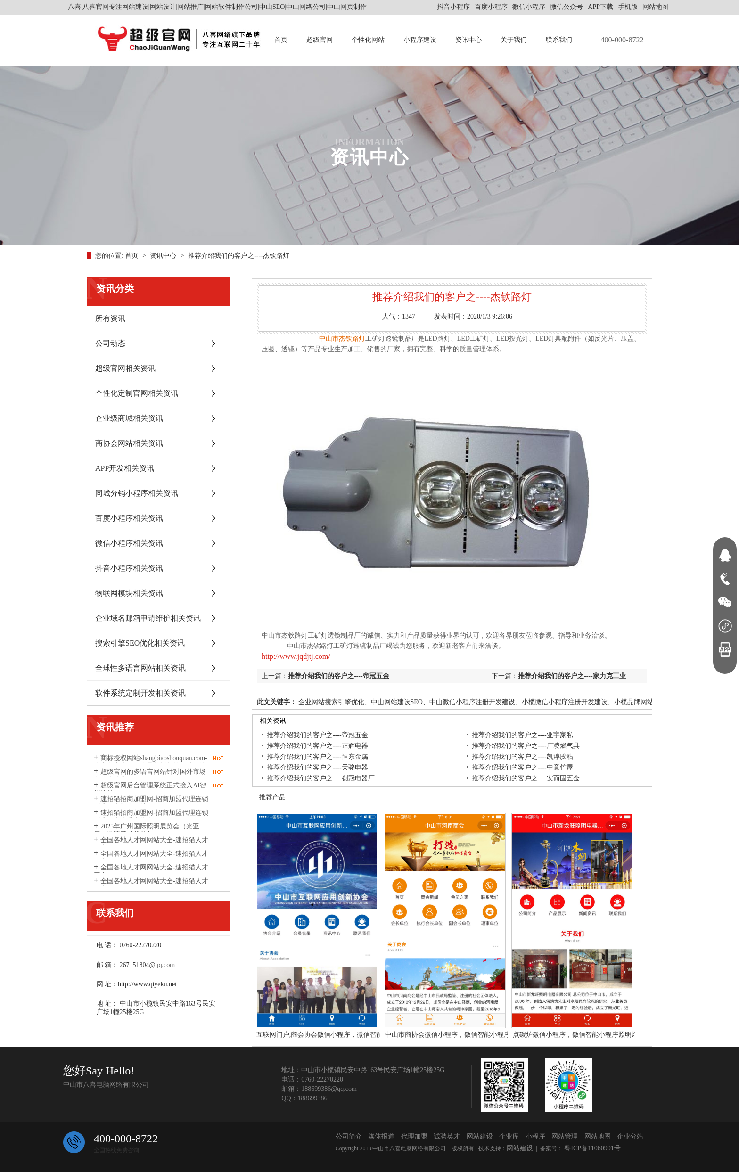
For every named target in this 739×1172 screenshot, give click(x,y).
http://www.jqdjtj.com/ (296, 656)
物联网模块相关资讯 (129, 593)
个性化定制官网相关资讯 (136, 393)
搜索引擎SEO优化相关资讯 (140, 643)
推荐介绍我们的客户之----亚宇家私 (522, 734)
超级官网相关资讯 (125, 368)
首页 (280, 39)
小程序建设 (419, 39)
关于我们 (514, 39)
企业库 (509, 1136)
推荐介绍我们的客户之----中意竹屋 (522, 767)
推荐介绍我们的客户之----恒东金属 (317, 756)
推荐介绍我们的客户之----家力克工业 (572, 676)
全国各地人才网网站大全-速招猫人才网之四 (151, 844)
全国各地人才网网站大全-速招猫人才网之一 (151, 885)
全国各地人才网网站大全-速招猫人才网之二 (151, 871)
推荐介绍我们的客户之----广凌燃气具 (526, 745)
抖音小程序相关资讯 (129, 568)
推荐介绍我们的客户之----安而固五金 (526, 778)
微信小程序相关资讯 (129, 543)
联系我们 (559, 39)
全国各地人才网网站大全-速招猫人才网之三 (151, 857)
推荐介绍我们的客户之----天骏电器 (317, 767)
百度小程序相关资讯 (129, 518)
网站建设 (480, 1136)
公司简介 (349, 1136)
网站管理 (564, 1136)
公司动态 (110, 343)
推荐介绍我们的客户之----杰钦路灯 (238, 255)
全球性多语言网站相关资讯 (140, 668)
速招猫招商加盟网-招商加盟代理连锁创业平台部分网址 (151, 803)
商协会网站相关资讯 (129, 443)
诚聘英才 (447, 1136)
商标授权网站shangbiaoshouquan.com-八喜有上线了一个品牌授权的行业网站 (150, 762)
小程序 (535, 1136)
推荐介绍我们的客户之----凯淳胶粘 (522, 756)
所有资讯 (110, 318)
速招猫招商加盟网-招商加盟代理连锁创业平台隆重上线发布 (151, 816)
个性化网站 (368, 39)
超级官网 (319, 39)
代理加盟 (414, 1136)
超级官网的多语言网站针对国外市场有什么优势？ (150, 775)
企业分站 (630, 1136)
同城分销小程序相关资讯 (136, 493)
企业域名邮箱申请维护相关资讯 (148, 618)
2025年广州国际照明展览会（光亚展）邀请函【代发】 (146, 830)
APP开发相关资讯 (124, 468)
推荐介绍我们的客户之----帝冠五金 (338, 676)
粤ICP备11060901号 (592, 1148)
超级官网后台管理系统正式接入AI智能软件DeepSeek (150, 789)
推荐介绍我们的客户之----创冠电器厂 (321, 778)
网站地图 (655, 6)
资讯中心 (468, 39)
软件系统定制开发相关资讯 (140, 693)
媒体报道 (381, 1136)
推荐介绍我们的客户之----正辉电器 (317, 745)
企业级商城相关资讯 (129, 418)
